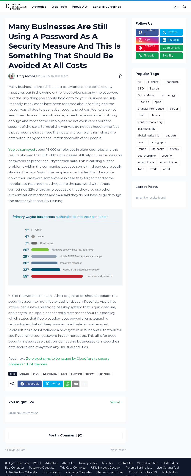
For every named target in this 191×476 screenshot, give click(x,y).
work (153, 169)
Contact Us (125, 463)
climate (155, 115)
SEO (141, 88)
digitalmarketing (148, 135)
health (142, 142)
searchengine (147, 155)
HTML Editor (170, 463)
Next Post (117, 450)
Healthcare (171, 82)
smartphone (146, 162)
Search (154, 88)
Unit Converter (52, 472)
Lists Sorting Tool (167, 467)
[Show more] (84, 384)
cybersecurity (50, 373)
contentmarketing (150, 122)
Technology (105, 373)
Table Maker (169, 472)
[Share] (119, 76)
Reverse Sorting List (138, 467)
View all (115, 401)
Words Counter (147, 463)
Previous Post (16, 450)
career (174, 108)
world (166, 169)
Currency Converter (79, 472)
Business (24, 373)
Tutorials (143, 102)
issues (142, 149)
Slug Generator (14, 467)
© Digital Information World (23, 463)
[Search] (183, 7)
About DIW (80, 6)
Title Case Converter (73, 467)
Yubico (13, 149)
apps (158, 102)
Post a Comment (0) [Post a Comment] (65, 435)
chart (36, 373)
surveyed (27, 149)
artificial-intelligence (151, 108)
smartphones (168, 162)
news (64, 373)
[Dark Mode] (176, 7)
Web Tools (59, 6)
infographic (159, 142)
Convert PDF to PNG (143, 472)
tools (141, 169)
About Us (68, 463)
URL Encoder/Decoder (106, 467)
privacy (174, 149)
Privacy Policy (88, 463)
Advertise (39, 6)
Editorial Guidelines (107, 6)
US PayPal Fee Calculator (21, 472)
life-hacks (158, 149)
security (90, 373)
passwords (76, 373)
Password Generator (42, 467)
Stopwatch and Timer (110, 472)
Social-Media (146, 95)
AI (139, 82)
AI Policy (107, 463)
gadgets (170, 135)
